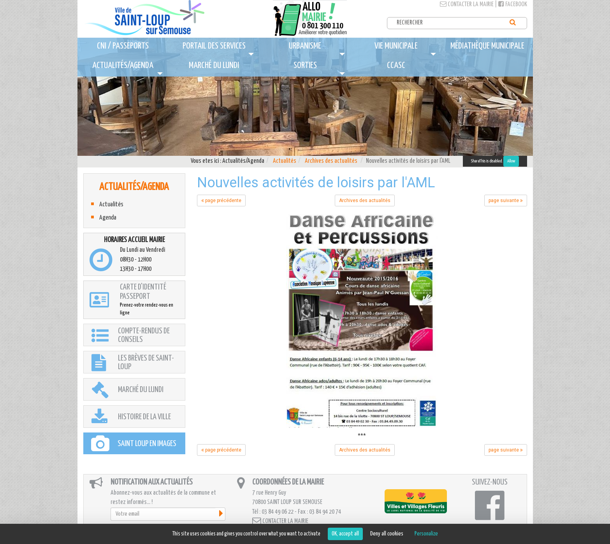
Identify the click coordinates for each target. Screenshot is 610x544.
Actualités (284, 161)
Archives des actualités (331, 161)
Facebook (512, 4)
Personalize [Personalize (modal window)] (426, 534)
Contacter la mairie (467, 4)
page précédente (221, 200)
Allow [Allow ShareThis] (511, 161)
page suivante (506, 200)
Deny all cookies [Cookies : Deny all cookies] (386, 534)
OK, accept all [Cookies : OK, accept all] (345, 534)
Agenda (107, 217)
